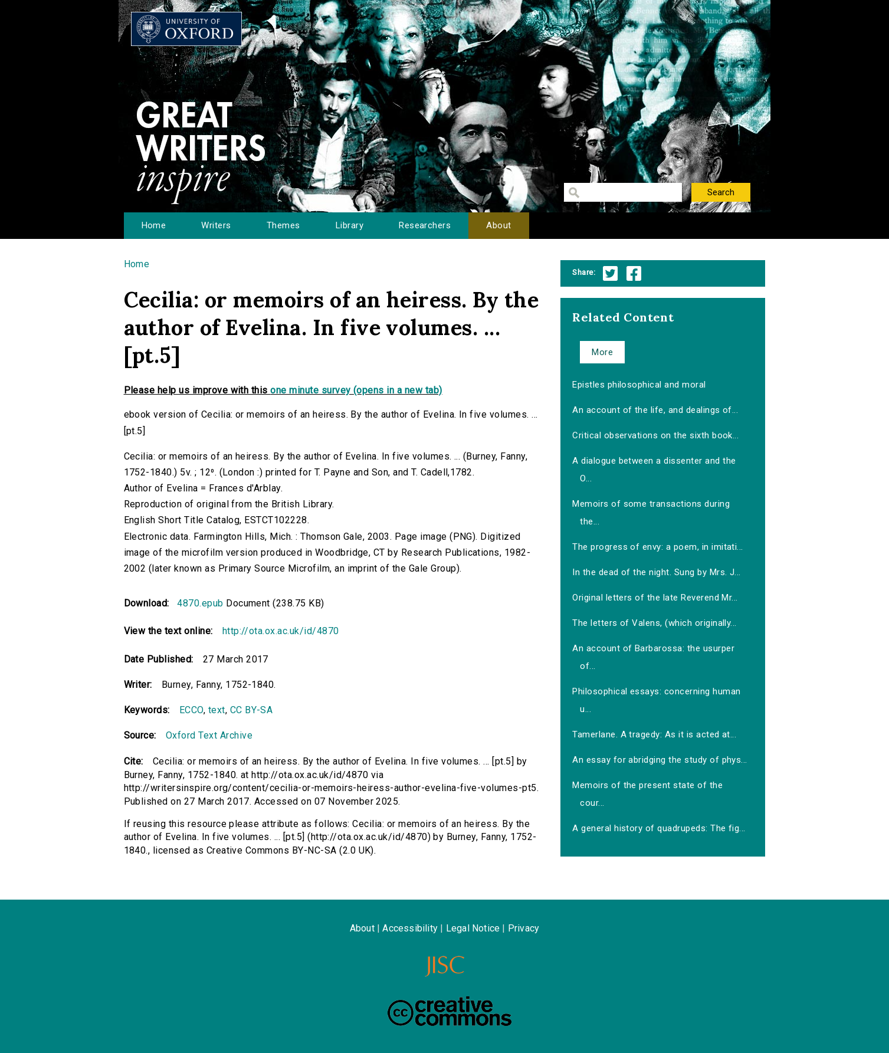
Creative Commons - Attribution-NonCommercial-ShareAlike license (449, 1011)
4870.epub (200, 603)
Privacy (523, 928)
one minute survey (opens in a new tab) (356, 390)
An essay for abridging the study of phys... (659, 760)
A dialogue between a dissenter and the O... (654, 469)
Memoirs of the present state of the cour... (647, 794)
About (498, 225)
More (602, 352)
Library (349, 225)
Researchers (425, 225)
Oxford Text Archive (209, 735)
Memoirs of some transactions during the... (651, 512)
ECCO (191, 710)
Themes (283, 225)
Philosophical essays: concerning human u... (656, 700)
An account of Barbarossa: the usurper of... (653, 657)
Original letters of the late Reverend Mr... (655, 597)
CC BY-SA (251, 710)
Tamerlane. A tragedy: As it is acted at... (654, 734)
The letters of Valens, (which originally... (654, 623)
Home (154, 225)
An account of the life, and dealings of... (655, 410)
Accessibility (410, 928)
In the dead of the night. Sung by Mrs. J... (656, 572)
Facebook (633, 273)
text (216, 710)
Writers (216, 225)
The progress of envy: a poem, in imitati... (657, 547)
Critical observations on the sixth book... (655, 435)
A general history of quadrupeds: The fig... (659, 828)
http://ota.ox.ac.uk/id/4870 (280, 631)
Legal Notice (473, 928)
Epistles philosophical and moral (639, 384)
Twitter (610, 273)
